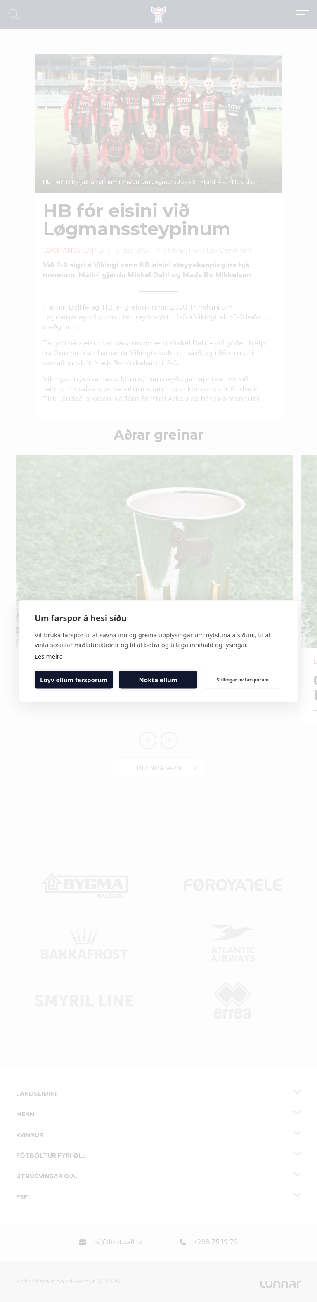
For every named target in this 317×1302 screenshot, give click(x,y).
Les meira (49, 656)
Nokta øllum (158, 680)
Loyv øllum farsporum (74, 680)
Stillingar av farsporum (243, 679)
